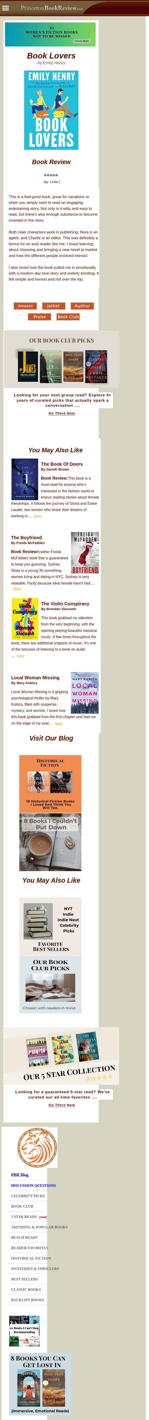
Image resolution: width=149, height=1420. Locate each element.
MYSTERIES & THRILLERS (35, 1269)
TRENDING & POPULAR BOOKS (39, 1227)
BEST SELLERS (24, 1279)
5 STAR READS (29, 1217)
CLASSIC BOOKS (26, 1289)
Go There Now (62, 413)
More (37, 516)
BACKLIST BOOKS (27, 1300)
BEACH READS (24, 1237)
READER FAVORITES (29, 1248)
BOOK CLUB (22, 1206)
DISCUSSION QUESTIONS (33, 1185)
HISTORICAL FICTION (31, 1258)
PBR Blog (20, 1175)
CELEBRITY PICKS (28, 1196)
